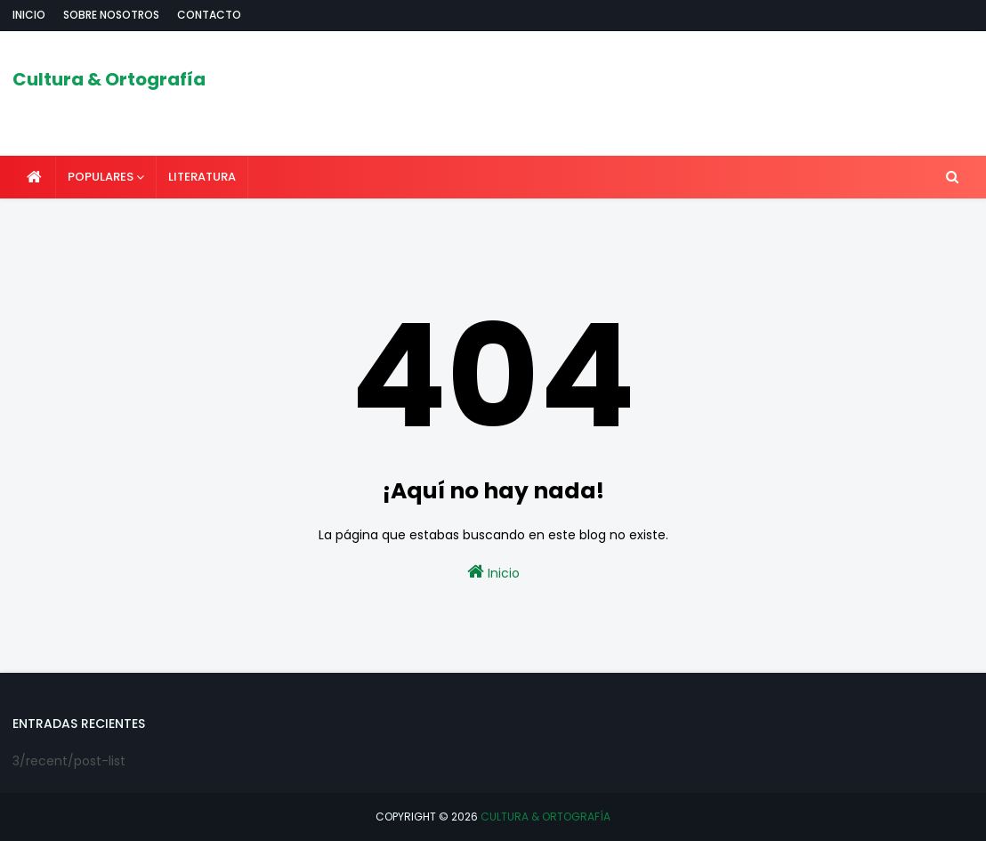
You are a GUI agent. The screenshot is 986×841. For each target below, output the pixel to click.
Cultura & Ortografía (109, 79)
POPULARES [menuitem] (100, 176)
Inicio (28, 14)
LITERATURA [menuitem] (202, 176)
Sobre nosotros (111, 14)
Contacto (209, 14)
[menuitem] (34, 177)
